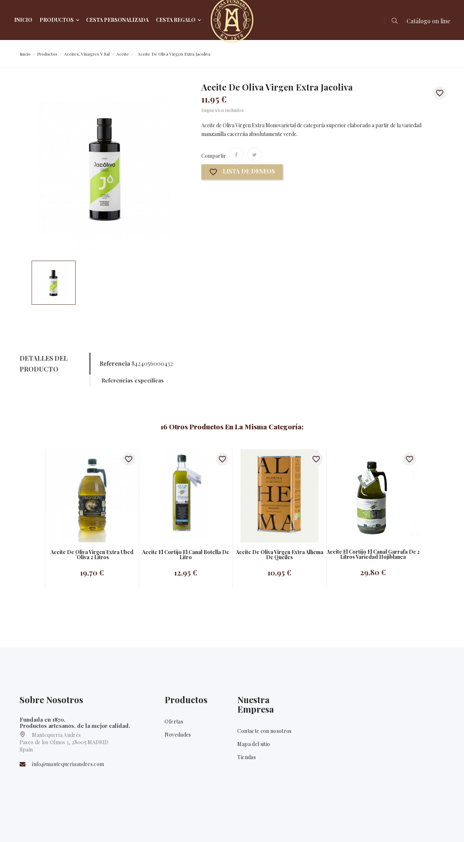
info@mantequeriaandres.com (68, 764)
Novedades (178, 734)
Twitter (439, 827)
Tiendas (246, 757)
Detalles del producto (44, 363)
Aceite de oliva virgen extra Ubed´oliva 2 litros (92, 555)
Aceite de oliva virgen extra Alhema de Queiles (279, 555)
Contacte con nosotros (264, 730)
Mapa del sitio (253, 744)
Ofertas (174, 721)
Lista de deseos (242, 172)
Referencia (115, 363)
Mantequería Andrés (65, 826)
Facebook (418, 827)
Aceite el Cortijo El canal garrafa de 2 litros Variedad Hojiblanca (373, 554)
